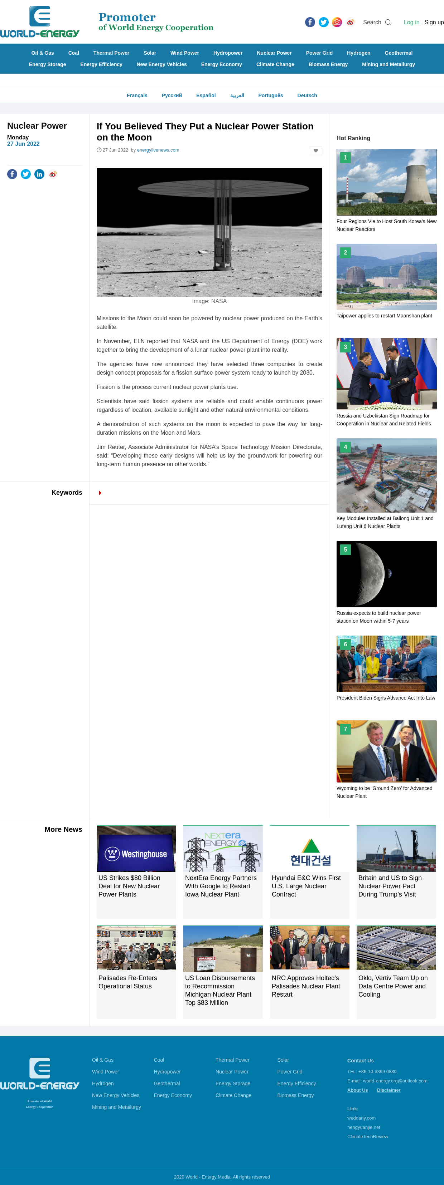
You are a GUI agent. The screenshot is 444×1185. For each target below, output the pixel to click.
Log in (412, 22)
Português (270, 95)
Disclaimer (389, 1090)
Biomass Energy (328, 64)
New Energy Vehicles (162, 64)
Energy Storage (47, 64)
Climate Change (275, 64)
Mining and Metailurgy (388, 64)
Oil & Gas (43, 53)
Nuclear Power (274, 53)
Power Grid (319, 53)
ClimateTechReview (367, 1136)
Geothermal (398, 53)
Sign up (434, 22)
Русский (172, 95)
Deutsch (307, 95)
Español (206, 95)
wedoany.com (361, 1118)
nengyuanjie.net (363, 1127)
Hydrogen (358, 53)
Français (137, 95)
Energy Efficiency (101, 64)
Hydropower (228, 53)
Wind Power (184, 53)
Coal (73, 53)
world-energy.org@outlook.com (395, 1080)
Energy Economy (221, 64)
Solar (150, 53)
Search (372, 22)
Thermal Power (111, 53)
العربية (237, 95)
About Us (357, 1090)
